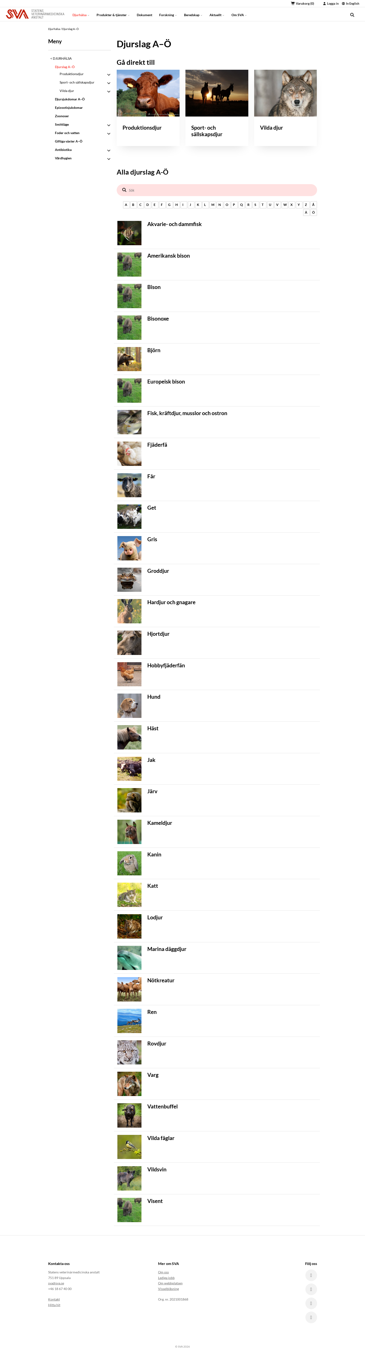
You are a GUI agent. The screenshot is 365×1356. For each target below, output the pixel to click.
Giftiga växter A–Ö (68, 141)
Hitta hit (54, 1305)
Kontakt (54, 1299)
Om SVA (239, 14)
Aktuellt (217, 14)
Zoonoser (62, 116)
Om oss (163, 1272)
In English (350, 3)
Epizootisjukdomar (69, 108)
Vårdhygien (63, 158)
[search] (352, 14)
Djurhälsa (81, 14)
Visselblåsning (168, 1289)
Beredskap (193, 14)
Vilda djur (67, 91)
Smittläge (62, 124)
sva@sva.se (56, 1283)
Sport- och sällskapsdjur (77, 82)
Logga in (331, 3)
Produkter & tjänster (113, 14)
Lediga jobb (166, 1278)
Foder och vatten (67, 133)
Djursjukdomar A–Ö (70, 99)
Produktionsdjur (72, 74)
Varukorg (302, 3)
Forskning (168, 14)
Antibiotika (63, 150)
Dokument (144, 14)
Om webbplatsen (170, 1283)
